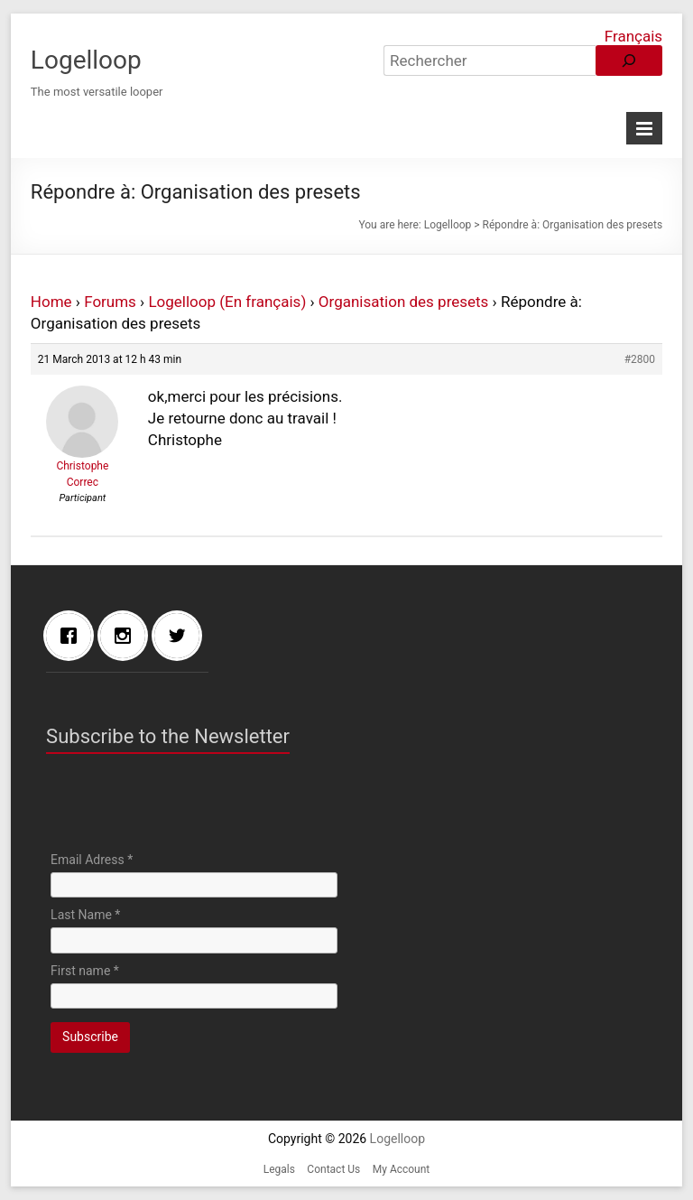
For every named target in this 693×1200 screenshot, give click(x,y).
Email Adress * (92, 859)
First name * (85, 970)
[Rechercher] (629, 60)
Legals (279, 1169)
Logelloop (86, 60)
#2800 (639, 359)
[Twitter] (181, 635)
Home (51, 302)
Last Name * (85, 914)
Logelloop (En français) (227, 302)
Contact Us (333, 1169)
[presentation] (188, 807)
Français (633, 36)
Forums (110, 302)
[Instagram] (127, 635)
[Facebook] (73, 635)
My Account (401, 1169)
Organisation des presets (404, 302)
